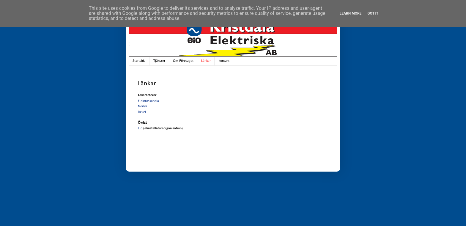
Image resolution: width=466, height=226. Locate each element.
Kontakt (223, 61)
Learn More (351, 13)
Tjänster (159, 61)
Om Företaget (183, 61)
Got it (372, 13)
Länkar (206, 61)
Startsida (139, 61)
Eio (140, 128)
